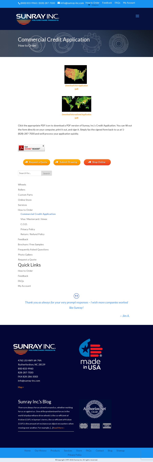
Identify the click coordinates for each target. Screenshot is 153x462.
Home (28, 450)
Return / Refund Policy (32, 234)
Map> (21, 387)
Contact (100, 450)
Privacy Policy (28, 229)
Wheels (22, 184)
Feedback (107, 2)
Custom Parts (25, 194)
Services (22, 204)
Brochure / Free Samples (31, 244)
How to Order (25, 209)
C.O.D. (24, 224)
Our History (40, 450)
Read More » (58, 427)
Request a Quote (27, 259)
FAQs (117, 2)
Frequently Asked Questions (33, 249)
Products (55, 450)
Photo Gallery (25, 254)
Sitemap (121, 450)
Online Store (25, 199)
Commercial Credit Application (38, 213)
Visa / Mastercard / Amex (34, 219)
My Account (129, 2)
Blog (110, 450)
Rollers (21, 189)
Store (79, 450)
